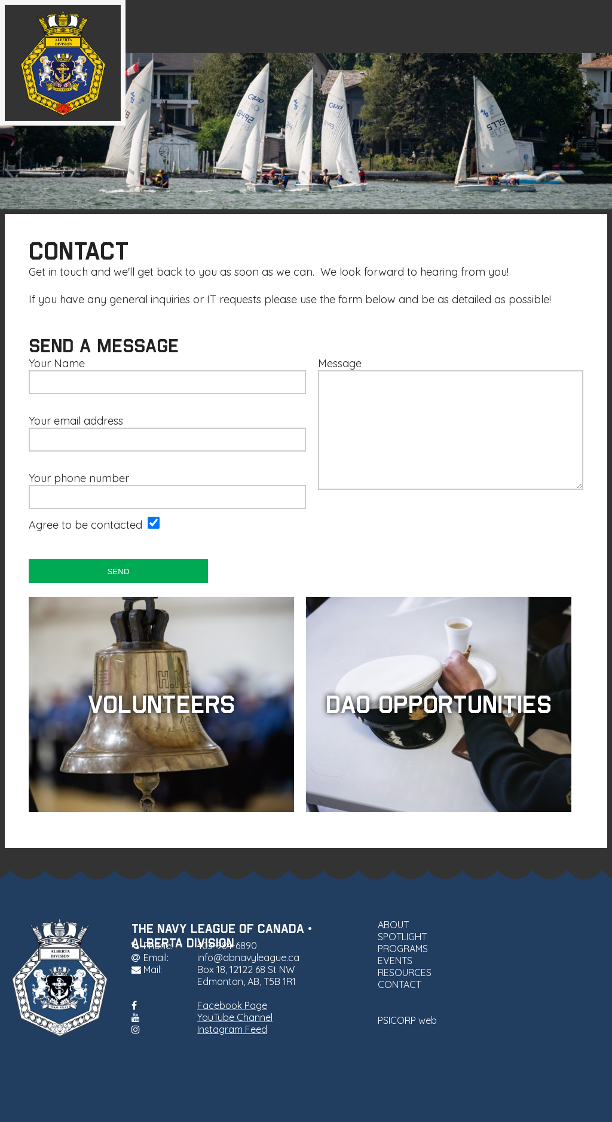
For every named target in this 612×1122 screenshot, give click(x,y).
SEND (118, 571)
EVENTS (428, 26)
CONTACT (577, 26)
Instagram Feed (232, 1029)
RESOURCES (501, 26)
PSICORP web (407, 1020)
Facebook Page (232, 1005)
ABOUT (210, 26)
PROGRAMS (357, 26)
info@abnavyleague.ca (248, 958)
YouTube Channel (235, 1017)
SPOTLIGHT (278, 26)
